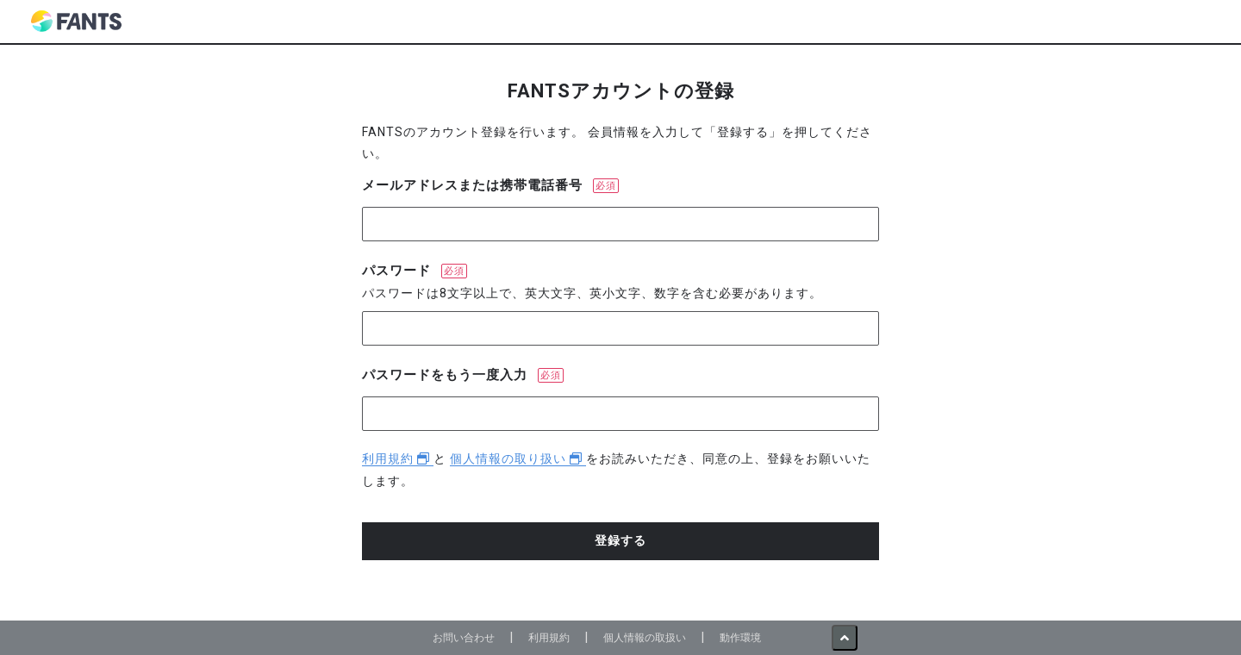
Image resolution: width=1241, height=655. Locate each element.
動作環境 (740, 637)
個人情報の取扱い (644, 637)
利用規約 (397, 458)
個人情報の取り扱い (518, 458)
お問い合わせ (464, 637)
